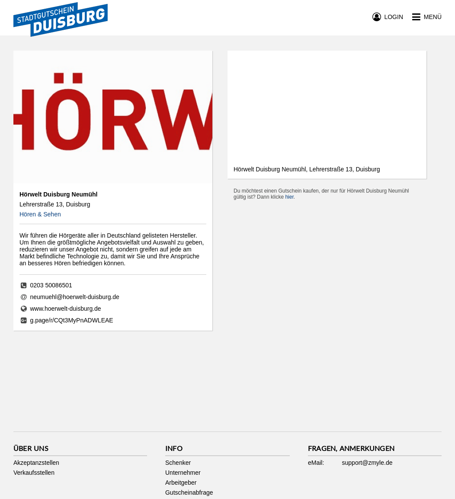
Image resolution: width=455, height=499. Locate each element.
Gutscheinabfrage (189, 492)
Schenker (178, 462)
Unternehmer (183, 472)
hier (289, 197)
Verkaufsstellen (33, 472)
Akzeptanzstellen (36, 462)
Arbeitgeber (180, 482)
